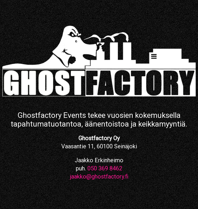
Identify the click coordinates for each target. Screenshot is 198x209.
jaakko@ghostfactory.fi (99, 176)
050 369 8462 (104, 168)
